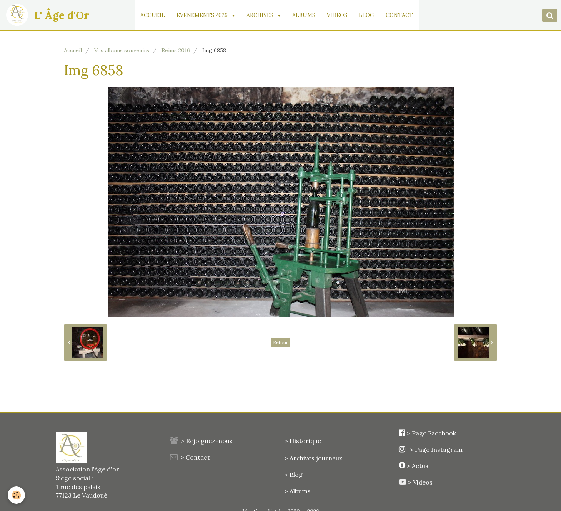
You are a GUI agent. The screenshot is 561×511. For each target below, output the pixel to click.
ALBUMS (303, 15)
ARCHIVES (260, 15)
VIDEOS (337, 15)
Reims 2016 (175, 50)
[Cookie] (16, 495)
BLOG (366, 15)
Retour (280, 342)
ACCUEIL (152, 15)
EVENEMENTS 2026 (202, 15)
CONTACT (399, 15)
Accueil (73, 50)
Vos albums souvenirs (121, 50)
